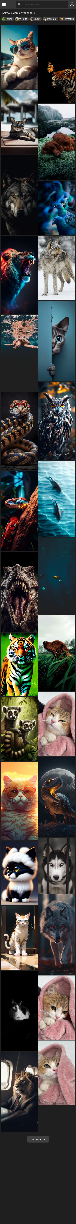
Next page (38, 1139)
